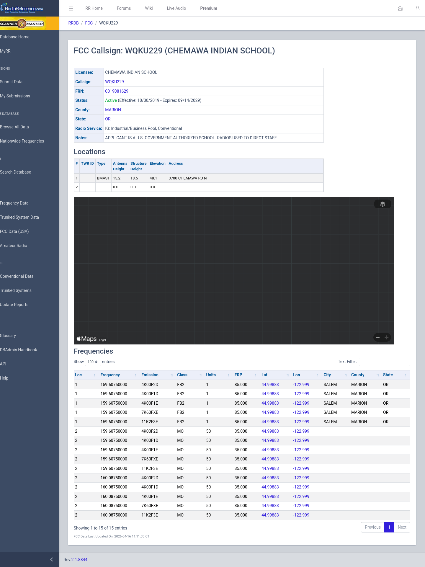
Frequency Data (22, 203)
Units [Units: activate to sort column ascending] (222, 374)
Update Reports (22, 305)
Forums (140, 8)
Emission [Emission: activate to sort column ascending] (163, 374)
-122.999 (307, 384)
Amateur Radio (22, 245)
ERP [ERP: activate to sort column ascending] (247, 374)
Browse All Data (22, 127)
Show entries (110, 362)
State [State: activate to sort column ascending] (389, 374)
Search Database (24, 172)
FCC (105, 23)
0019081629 (133, 91)
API (11, 364)
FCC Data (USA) (22, 231)
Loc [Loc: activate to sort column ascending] (95, 374)
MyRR (13, 51)
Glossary (16, 336)
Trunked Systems (24, 290)
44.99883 (278, 384)
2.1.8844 (96, 559)
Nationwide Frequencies (30, 141)
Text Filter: (374, 362)
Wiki (165, 8)
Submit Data (19, 82)
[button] (400, 8)
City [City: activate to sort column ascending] (332, 374)
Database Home (23, 37)
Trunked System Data (28, 217)
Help (12, 378)
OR (124, 119)
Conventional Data (25, 276)
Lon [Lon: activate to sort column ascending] (302, 374)
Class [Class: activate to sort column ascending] (194, 374)
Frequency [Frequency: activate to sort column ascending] (125, 374)
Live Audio (193, 8)
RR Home (110, 8)
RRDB (90, 23)
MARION (130, 109)
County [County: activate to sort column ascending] (360, 374)
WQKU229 (131, 81)
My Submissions (23, 96)
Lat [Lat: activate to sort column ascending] (272, 374)
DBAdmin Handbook (27, 350)
